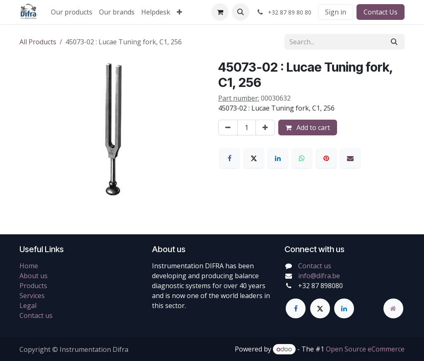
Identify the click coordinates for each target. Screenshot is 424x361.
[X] (254, 158)
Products (33, 285)
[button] (240, 12)
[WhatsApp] (302, 158)
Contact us (36, 315)
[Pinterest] (326, 158)
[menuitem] (72, 12)
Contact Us (381, 12)
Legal (27, 305)
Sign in (335, 12)
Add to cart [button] (307, 127)
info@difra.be (319, 275)
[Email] (350, 158)
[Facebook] (229, 158)
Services (32, 295)
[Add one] (265, 127)
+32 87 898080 (320, 285)
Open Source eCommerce (365, 349)
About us (33, 275)
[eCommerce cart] (220, 12)
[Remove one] (228, 127)
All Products (37, 41)
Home (28, 265)
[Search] (394, 42)
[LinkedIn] (278, 158)
